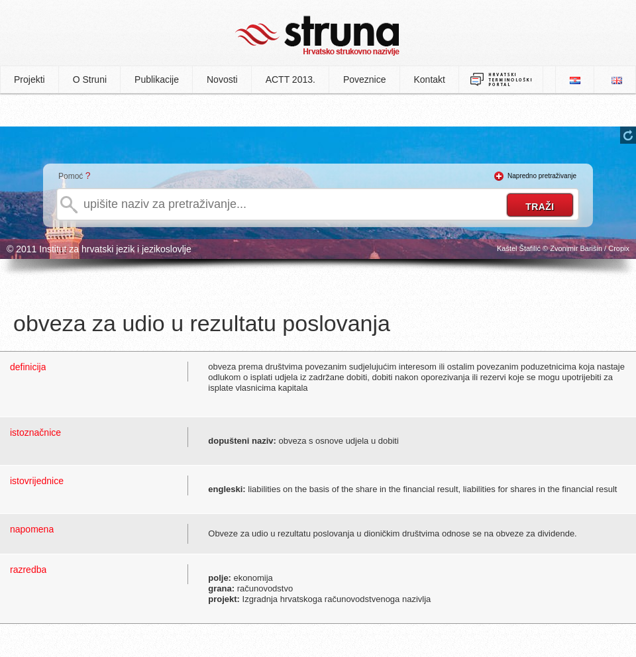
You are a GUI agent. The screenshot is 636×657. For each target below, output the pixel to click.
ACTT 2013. (290, 79)
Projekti (29, 79)
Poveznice (364, 79)
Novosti (222, 79)
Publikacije (156, 79)
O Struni (90, 79)
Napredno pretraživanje (541, 175)
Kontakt (429, 79)
